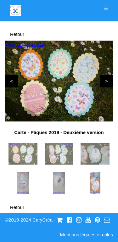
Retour (17, 34)
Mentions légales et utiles (86, 234)
